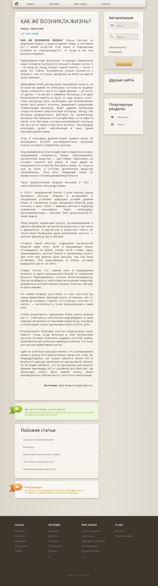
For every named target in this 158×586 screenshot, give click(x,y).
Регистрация (115, 51)
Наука (24, 28)
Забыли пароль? (117, 47)
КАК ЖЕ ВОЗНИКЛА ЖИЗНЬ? (56, 21)
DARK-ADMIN (31, 33)
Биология (37, 28)
